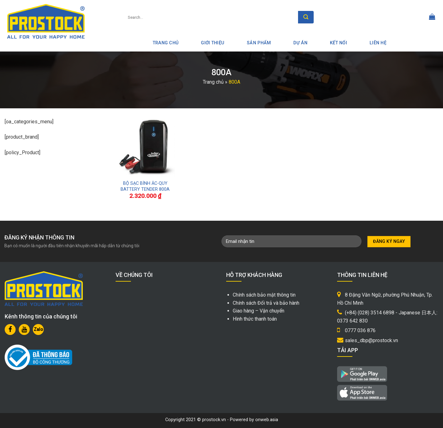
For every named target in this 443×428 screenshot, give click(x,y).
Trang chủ (213, 82)
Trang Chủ (166, 43)
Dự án (300, 43)
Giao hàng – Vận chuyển (258, 311)
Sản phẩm (259, 43)
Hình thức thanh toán (255, 319)
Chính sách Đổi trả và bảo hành (266, 303)
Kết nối (338, 43)
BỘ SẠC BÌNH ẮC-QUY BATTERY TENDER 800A (145, 186)
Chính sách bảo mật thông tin (264, 295)
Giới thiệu (212, 43)
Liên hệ (378, 43)
